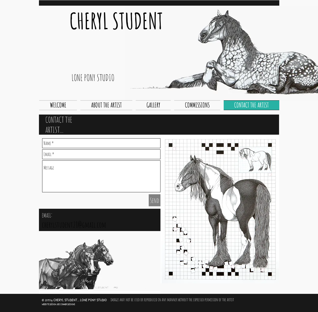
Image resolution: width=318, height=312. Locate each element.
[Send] (154, 200)
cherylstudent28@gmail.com (74, 225)
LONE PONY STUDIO (93, 77)
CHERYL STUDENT (116, 21)
